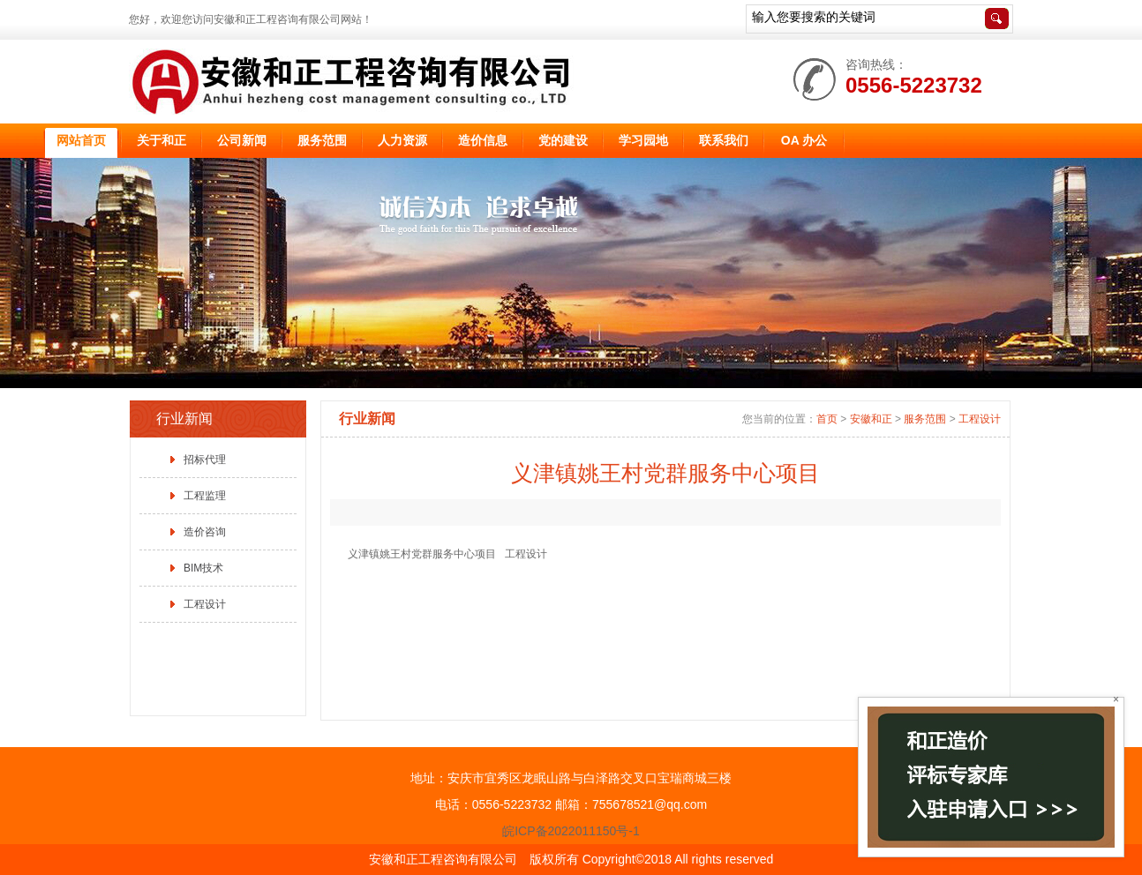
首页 (827, 419)
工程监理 (205, 496)
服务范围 (925, 419)
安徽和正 (871, 419)
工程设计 (205, 604)
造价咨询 (205, 532)
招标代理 (205, 459)
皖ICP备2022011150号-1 (571, 831)
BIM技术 (203, 568)
